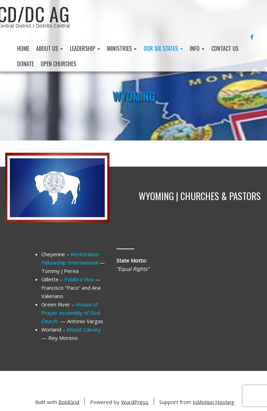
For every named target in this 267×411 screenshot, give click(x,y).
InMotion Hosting (213, 401)
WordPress (134, 401)
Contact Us (224, 48)
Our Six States (163, 48)
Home (23, 48)
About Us (49, 48)
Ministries (122, 48)
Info (197, 48)
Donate (25, 64)
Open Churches (58, 64)
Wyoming (133, 96)
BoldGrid (68, 401)
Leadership (85, 48)
